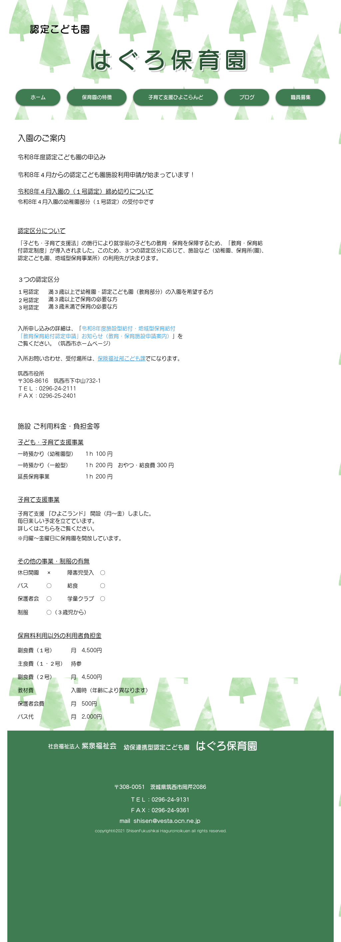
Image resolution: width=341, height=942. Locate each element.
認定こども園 (60, 29)
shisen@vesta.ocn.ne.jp (167, 821)
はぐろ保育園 (170, 59)
